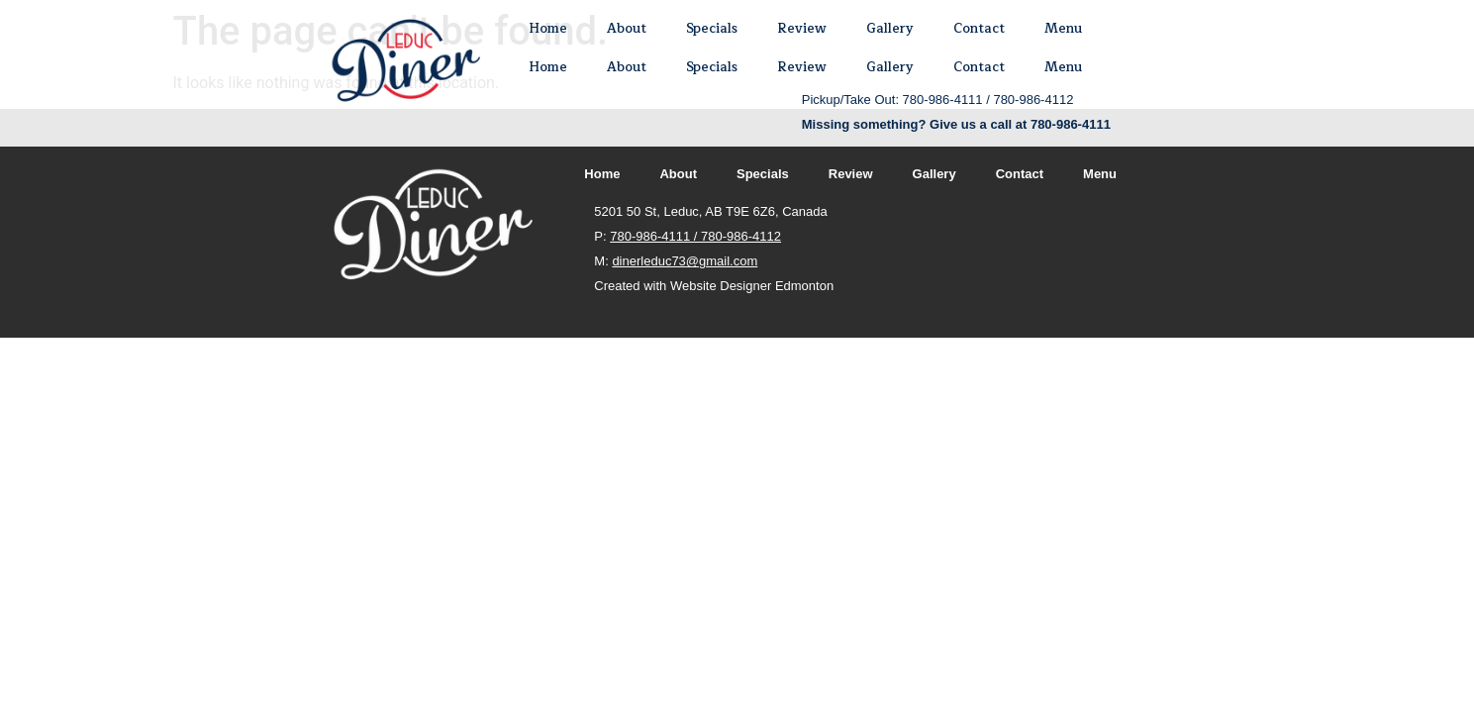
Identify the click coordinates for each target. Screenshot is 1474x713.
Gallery (890, 29)
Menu (1063, 29)
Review (802, 29)
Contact (979, 29)
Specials (711, 29)
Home (548, 29)
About (626, 29)
